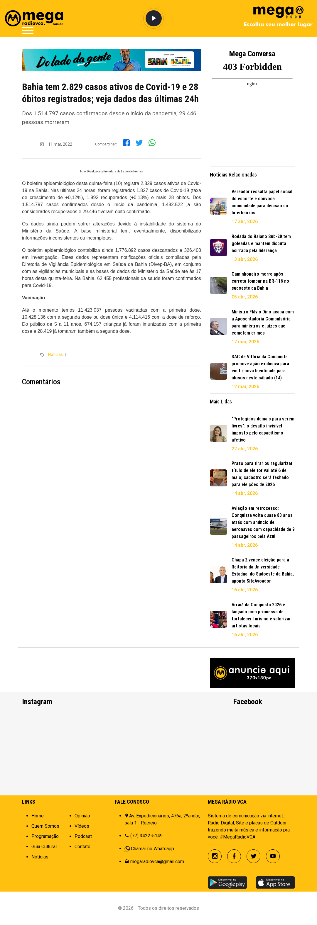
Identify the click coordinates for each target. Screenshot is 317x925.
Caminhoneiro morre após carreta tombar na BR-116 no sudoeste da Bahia (260, 281)
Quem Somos (45, 826)
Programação (45, 836)
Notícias (55, 354)
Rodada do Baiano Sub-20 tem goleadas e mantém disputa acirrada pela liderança (261, 243)
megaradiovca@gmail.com (157, 861)
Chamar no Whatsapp (152, 848)
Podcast (83, 836)
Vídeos (82, 826)
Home (37, 816)
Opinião (82, 816)
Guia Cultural (44, 846)
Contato (82, 846)
